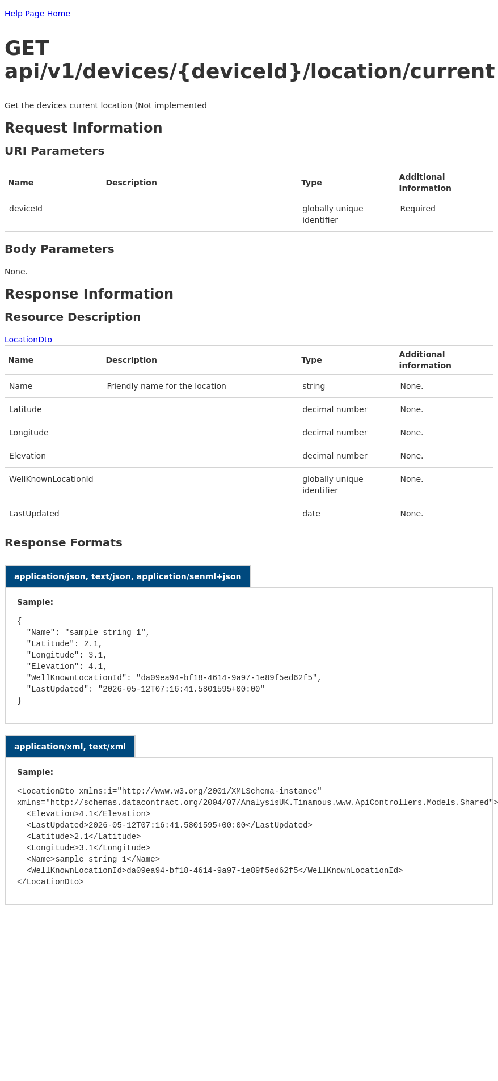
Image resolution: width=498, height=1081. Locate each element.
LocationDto (28, 339)
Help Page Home (37, 13)
